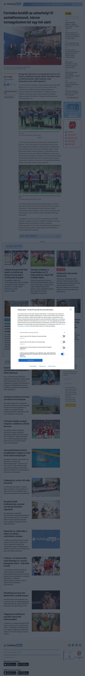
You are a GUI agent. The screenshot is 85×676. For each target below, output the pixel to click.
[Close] (71, 309)
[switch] (63, 336)
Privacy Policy (51, 366)
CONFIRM (30, 360)
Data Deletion (33, 366)
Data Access (42, 366)
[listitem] (42, 332)
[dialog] (42, 338)
